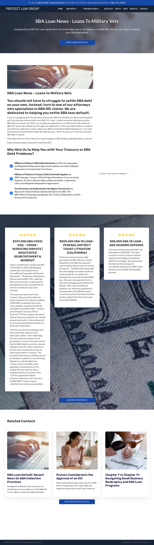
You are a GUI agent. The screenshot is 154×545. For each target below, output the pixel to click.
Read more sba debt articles (77, 501)
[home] (22, 8)
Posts (118, 9)
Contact (144, 9)
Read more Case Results (77, 400)
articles (108, 9)
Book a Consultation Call (77, 42)
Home (60, 9)
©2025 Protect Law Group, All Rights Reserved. (23, 542)
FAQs (125, 9)
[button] (72, 9)
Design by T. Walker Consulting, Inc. (136, 542)
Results (133, 9)
